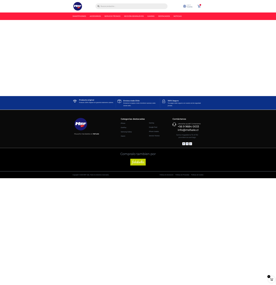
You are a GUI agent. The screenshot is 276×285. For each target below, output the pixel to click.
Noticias (178, 16)
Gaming (151, 16)
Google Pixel (153, 127)
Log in (189, 5)
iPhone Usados (154, 131)
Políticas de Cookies (197, 175)
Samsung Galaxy (126, 132)
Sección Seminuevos (134, 16)
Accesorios (95, 16)
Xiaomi (123, 136)
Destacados (164, 16)
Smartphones (79, 16)
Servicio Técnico (112, 16)
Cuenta (189, 7)
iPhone (123, 123)
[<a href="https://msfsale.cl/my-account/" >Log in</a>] (184, 6)
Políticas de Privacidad (182, 175)
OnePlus (123, 127)
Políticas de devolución (166, 175)
